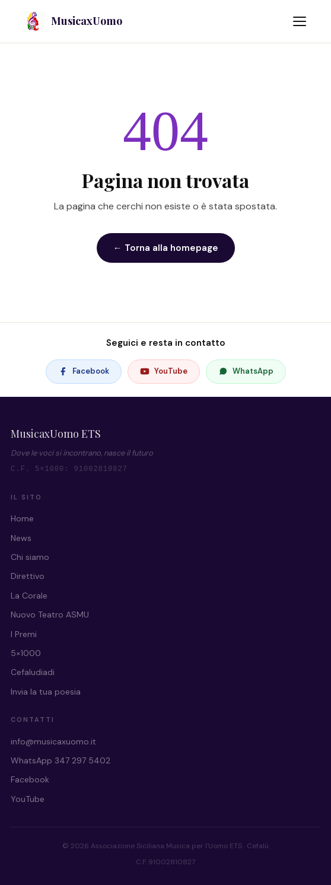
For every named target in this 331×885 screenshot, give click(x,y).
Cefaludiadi (33, 672)
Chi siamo (30, 557)
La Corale (29, 595)
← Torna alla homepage (165, 248)
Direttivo (27, 576)
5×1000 (26, 653)
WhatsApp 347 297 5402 (60, 760)
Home (22, 518)
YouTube (163, 371)
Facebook (83, 371)
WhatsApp (245, 371)
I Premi (24, 634)
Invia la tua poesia (46, 691)
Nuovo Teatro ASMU (50, 614)
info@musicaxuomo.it (53, 741)
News (21, 538)
